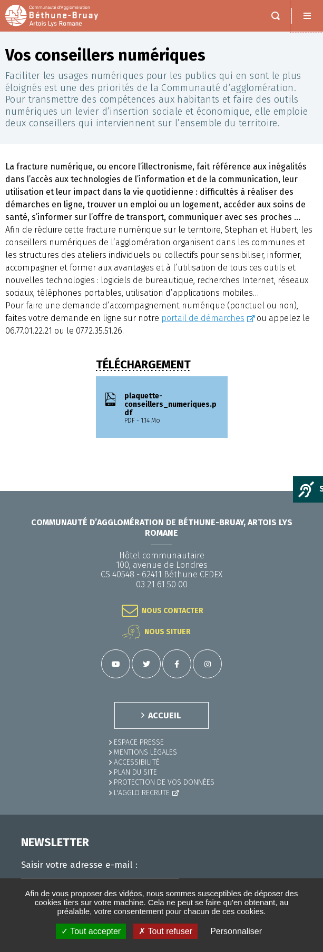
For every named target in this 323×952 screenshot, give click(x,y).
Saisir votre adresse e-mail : (79, 865)
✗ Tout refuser (165, 931)
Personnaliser (236, 931)
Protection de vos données (164, 782)
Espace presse (139, 742)
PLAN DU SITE (135, 772)
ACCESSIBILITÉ (137, 762)
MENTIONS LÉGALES (145, 752)
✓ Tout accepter (91, 931)
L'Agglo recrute (142, 792)
